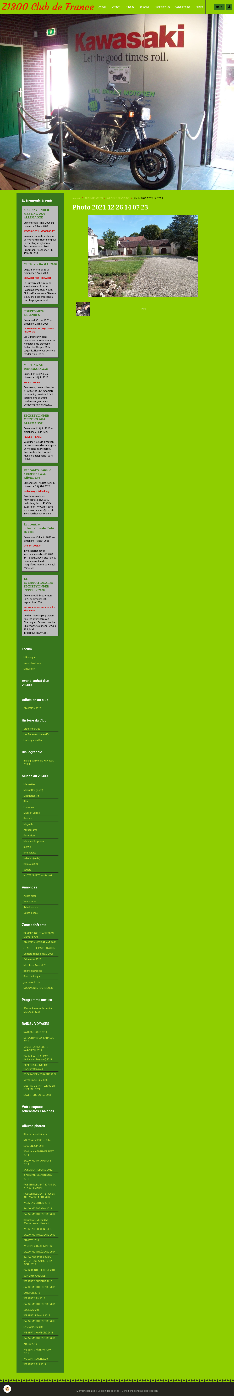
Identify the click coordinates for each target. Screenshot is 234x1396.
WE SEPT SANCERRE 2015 (38, 1281)
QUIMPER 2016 (32, 1292)
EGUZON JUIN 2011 (34, 1145)
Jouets (27, 869)
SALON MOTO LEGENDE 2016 (39, 1304)
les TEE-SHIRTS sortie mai (38, 875)
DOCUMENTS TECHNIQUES (38, 987)
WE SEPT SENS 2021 (118, 198)
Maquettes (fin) (32, 795)
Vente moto (30, 901)
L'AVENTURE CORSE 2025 (37, 1094)
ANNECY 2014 (31, 1240)
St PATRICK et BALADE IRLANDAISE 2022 (36, 1067)
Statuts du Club (32, 728)
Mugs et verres (32, 812)
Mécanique (30, 657)
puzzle (27, 847)
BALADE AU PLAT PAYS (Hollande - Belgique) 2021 (38, 1058)
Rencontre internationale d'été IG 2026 (39, 528)
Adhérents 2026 (32, 959)
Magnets (28, 824)
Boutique (144, 6)
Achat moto (30, 895)
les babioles (30, 852)
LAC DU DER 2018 (33, 1327)
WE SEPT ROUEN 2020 (36, 1358)
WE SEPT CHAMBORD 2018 (38, 1332)
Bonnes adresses (33, 970)
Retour (143, 309)
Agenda (130, 6)
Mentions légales (86, 1390)
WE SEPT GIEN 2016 (34, 1298)
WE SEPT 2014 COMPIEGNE (38, 1246)
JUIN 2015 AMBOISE (35, 1275)
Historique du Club (33, 740)
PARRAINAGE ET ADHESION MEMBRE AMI (39, 935)
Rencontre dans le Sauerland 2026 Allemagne (37, 473)
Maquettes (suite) (33, 790)
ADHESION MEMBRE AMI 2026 (40, 942)
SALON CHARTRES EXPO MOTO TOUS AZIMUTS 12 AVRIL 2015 (38, 1261)
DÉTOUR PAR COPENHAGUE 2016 (39, 1039)
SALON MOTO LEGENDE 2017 (39, 1321)
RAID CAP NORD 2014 (35, 1032)
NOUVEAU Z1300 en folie (37, 1140)
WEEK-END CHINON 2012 (37, 1202)
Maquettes (29, 784)
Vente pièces (31, 913)
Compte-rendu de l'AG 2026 (38, 953)
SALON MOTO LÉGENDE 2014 (39, 1251)
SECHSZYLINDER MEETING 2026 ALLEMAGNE (36, 213)
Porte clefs (29, 835)
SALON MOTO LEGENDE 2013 (39, 1234)
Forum (199, 6)
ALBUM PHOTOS (94, 198)
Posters (28, 818)
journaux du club (32, 982)
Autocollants (30, 830)
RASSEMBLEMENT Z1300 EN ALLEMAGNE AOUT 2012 (39, 1195)
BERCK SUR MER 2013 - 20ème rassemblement (36, 1222)
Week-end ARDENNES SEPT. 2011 (39, 1153)
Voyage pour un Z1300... (37, 1080)
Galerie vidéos (183, 6)
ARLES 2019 (30, 1344)
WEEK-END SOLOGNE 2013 (38, 1229)
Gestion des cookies (108, 1390)
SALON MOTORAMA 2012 (38, 1208)
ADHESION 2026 (32, 708)
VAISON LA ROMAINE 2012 (38, 1169)
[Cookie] (7, 1389)
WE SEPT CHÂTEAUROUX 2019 (37, 1351)
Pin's (26, 801)
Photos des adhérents (35, 1134)
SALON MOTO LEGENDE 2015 (39, 1287)
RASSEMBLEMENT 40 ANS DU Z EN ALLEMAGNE (40, 1186)
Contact (116, 6)
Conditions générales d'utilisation (140, 1390)
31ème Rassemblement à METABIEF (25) (38, 1010)
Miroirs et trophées (34, 841)
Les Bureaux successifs (36, 734)
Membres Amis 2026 (35, 965)
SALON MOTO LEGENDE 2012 (39, 1214)
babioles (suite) (32, 858)
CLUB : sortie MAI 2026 (40, 264)
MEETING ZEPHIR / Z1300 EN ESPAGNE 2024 (39, 1087)
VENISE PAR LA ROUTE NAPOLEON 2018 (36, 1049)
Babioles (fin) (31, 864)
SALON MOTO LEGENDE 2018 (39, 1338)
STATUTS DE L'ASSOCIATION (39, 948)
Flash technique (32, 976)
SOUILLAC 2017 (32, 1309)
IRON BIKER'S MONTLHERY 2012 (38, 1177)
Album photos (162, 6)
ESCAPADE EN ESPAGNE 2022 (40, 1074)
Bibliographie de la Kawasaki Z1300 (39, 762)
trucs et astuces (32, 663)
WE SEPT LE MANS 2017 (37, 1315)
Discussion (29, 668)
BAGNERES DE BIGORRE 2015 (40, 1270)
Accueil (102, 6)
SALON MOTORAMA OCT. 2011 (38, 1162)
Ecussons (29, 807)
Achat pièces (31, 907)
